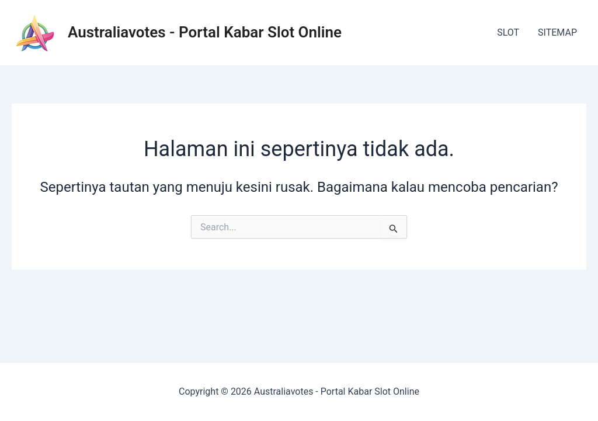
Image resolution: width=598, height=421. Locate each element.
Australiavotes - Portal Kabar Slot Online (205, 32)
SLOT (508, 32)
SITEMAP (557, 32)
